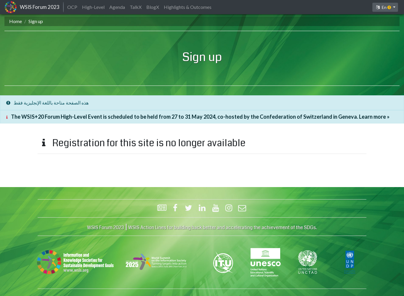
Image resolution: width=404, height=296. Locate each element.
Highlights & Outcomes (187, 7)
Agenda (117, 7)
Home (15, 21)
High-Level (93, 7)
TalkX (136, 7)
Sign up (35, 21)
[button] (385, 7)
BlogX (152, 7)
